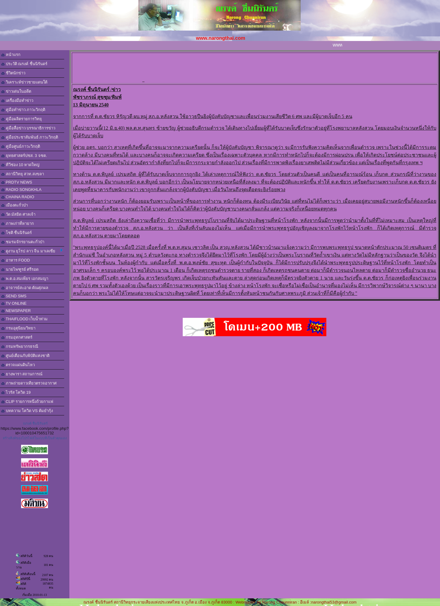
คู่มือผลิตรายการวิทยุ (21, 119)
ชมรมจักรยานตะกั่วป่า (22, 242)
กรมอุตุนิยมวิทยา (18, 328)
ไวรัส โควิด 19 (16, 392)
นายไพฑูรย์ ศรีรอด (19, 269)
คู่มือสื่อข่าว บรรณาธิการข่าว (28, 128)
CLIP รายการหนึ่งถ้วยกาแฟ (27, 401)
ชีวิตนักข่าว (13, 73)
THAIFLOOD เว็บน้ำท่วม (24, 319)
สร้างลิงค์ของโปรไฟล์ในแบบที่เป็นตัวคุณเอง (35, 438)
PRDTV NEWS (16, 182)
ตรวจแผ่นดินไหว (18, 364)
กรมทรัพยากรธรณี (19, 346)
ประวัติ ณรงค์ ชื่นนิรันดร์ (24, 63)
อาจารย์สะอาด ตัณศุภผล (24, 287)
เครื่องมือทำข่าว (17, 100)
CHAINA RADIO (17, 197)
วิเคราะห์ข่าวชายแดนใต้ (24, 82)
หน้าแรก (10, 54)
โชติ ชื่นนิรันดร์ (16, 232)
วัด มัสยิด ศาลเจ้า (18, 214)
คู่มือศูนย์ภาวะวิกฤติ (20, 146)
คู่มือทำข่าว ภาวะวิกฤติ (23, 109)
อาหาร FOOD (15, 260)
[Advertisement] (256, 67)
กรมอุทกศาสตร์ (16, 337)
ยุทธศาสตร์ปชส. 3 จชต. (24, 155)
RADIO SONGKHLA (21, 189)
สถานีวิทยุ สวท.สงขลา (22, 174)
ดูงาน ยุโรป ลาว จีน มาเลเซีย (32, 250)
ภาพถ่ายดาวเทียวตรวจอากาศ (29, 383)
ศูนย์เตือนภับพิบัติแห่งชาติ (25, 355)
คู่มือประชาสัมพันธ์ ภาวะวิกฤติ (29, 137)
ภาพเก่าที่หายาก (17, 223)
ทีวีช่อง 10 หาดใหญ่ (20, 164)
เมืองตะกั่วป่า (14, 205)
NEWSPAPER (16, 310)
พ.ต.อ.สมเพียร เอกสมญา (24, 278)
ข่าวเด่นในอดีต (16, 91)
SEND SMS (14, 296)
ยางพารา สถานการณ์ (21, 374)
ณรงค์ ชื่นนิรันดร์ (35, 423)
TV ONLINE (14, 303)
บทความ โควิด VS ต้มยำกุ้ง (27, 410)
